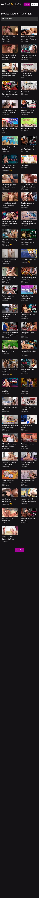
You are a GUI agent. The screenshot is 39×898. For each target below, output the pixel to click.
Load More (19, 550)
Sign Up (34, 4)
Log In (27, 4)
